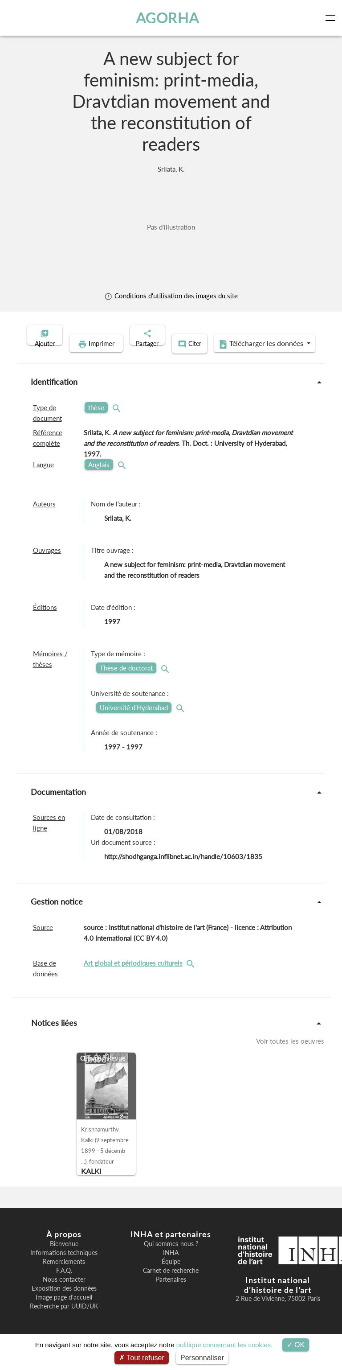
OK (296, 1345)
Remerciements (64, 1274)
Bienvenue (64, 1256)
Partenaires (171, 1292)
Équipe (171, 1274)
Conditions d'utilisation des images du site (170, 296)
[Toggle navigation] (332, 18)
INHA (171, 1265)
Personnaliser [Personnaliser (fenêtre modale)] (202, 1358)
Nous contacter (64, 1292)
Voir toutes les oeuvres (290, 1053)
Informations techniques (64, 1265)
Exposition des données (64, 1301)
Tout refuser (141, 1358)
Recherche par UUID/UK (64, 1319)
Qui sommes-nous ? (171, 1256)
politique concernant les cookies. (224, 1345)
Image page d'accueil (64, 1310)
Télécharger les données (229, 357)
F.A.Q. (64, 1283)
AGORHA (168, 17)
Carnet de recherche (171, 1283)
